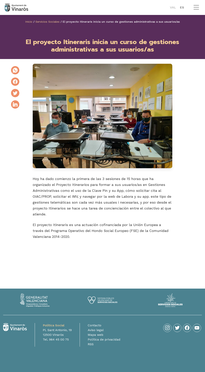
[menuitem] (173, 7)
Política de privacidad (104, 341)
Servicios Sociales (47, 21)
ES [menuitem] (182, 7)
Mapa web (95, 336)
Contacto (94, 327)
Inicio (28, 21)
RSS (91, 346)
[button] (196, 9)
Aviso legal (96, 332)
